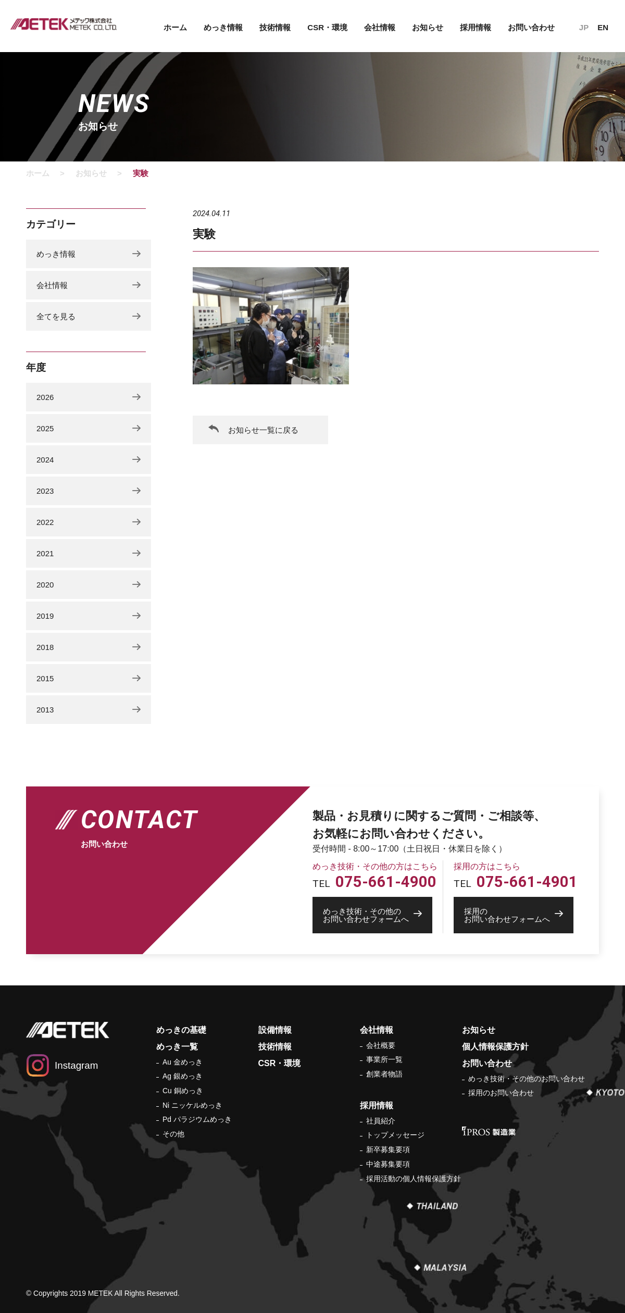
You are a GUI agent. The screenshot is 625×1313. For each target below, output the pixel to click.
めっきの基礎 (181, 1030)
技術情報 (275, 27)
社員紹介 (380, 1121)
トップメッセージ (395, 1135)
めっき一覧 (177, 1046)
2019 (45, 615)
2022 (45, 522)
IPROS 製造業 (489, 1131)
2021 (45, 553)
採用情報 (475, 27)
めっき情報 (223, 27)
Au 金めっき (182, 1062)
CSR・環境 (327, 27)
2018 (45, 647)
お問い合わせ (531, 27)
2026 (45, 397)
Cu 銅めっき (182, 1090)
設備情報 (275, 1030)
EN (602, 27)
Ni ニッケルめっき (192, 1105)
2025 (45, 428)
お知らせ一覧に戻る (263, 430)
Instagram (76, 1065)
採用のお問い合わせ (501, 1093)
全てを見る (56, 316)
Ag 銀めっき (182, 1076)
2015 (45, 678)
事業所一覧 (384, 1059)
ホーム (175, 27)
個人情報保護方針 (495, 1046)
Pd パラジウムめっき (197, 1119)
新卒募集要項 (388, 1149)
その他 (173, 1134)
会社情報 (379, 27)
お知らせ (427, 27)
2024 (45, 459)
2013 (45, 709)
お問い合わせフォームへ (377, 915)
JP (584, 27)
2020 (45, 584)
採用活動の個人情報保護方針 (413, 1178)
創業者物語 (384, 1074)
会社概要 (380, 1045)
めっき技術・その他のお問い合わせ (526, 1078)
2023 (45, 490)
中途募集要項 (388, 1164)
